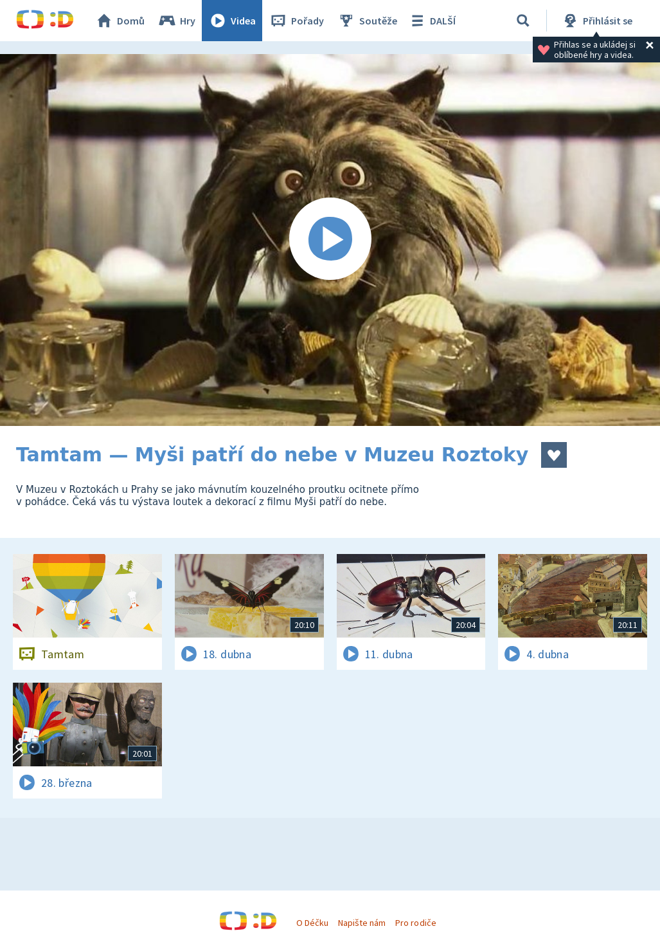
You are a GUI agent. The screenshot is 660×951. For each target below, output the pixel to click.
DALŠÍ (431, 20)
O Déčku (312, 922)
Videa (232, 20)
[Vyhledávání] (523, 20)
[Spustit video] (330, 240)
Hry (176, 20)
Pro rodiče (415, 922)
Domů (119, 20)
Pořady (296, 20)
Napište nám (362, 922)
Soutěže (367, 20)
